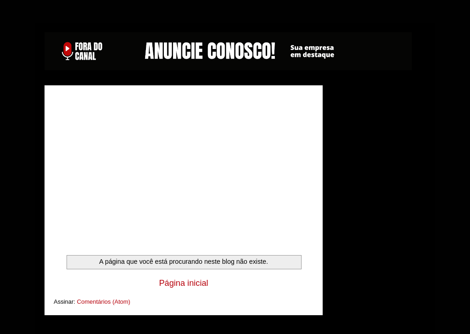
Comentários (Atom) (103, 301)
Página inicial (183, 283)
